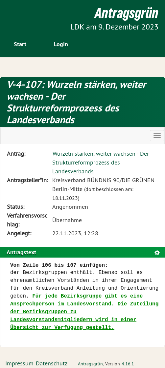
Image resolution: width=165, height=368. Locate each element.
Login (61, 44)
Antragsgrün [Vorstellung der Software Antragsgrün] (90, 364)
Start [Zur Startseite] (20, 44)
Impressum (19, 363)
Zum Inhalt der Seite (30, 16)
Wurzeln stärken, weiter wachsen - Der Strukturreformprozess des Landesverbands (100, 162)
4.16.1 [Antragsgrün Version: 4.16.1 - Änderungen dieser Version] (128, 364)
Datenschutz (51, 363)
